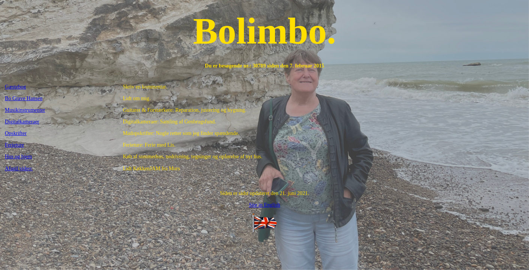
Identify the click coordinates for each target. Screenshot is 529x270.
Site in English (264, 205)
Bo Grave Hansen (23, 98)
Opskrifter (16, 133)
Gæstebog (15, 87)
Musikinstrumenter (25, 110)
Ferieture (14, 145)
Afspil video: (19, 168)
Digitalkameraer (22, 121)
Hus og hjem (18, 156)
